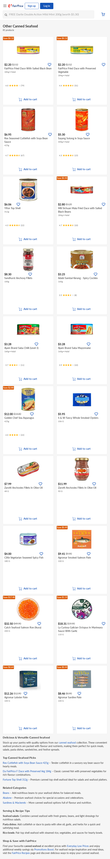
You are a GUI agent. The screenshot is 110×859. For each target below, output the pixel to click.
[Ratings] (14, 85)
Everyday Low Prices (78, 845)
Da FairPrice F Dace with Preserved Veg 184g (27, 771)
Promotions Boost (44, 849)
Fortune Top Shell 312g (15, 779)
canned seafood (67, 742)
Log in (47, 5)
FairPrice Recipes (21, 852)
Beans (6, 792)
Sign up (32, 5)
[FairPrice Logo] (15, 6)
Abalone (7, 797)
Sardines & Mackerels (14, 802)
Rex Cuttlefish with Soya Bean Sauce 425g (25, 762)
